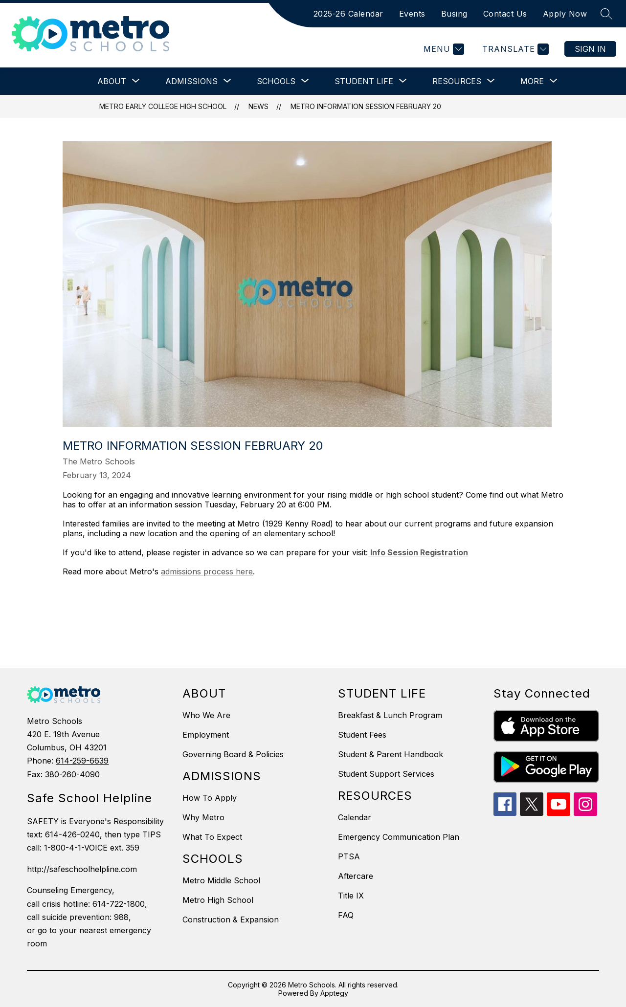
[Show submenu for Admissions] (191, 81)
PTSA (349, 856)
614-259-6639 (82, 761)
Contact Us (505, 14)
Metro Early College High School (162, 106)
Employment (205, 735)
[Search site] (606, 14)
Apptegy (334, 993)
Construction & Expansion (230, 919)
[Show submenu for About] (111, 81)
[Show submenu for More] (532, 81)
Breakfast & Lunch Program (390, 715)
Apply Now (565, 14)
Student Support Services (386, 774)
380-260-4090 (72, 774)
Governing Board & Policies (233, 754)
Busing (454, 14)
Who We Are (206, 715)
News (258, 106)
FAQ (346, 915)
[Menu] (442, 49)
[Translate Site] (514, 49)
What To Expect (212, 837)
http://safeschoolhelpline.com (82, 869)
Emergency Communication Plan (398, 837)
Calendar (354, 817)
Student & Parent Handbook (390, 754)
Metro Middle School (221, 880)
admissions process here (207, 571)
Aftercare (355, 876)
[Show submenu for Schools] (276, 81)
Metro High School (217, 900)
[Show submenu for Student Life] (364, 81)
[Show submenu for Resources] (456, 81)
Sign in (590, 49)
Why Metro (203, 817)
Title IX (351, 895)
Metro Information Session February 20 (366, 106)
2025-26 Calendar (348, 14)
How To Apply (209, 798)
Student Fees (362, 735)
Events (412, 14)
